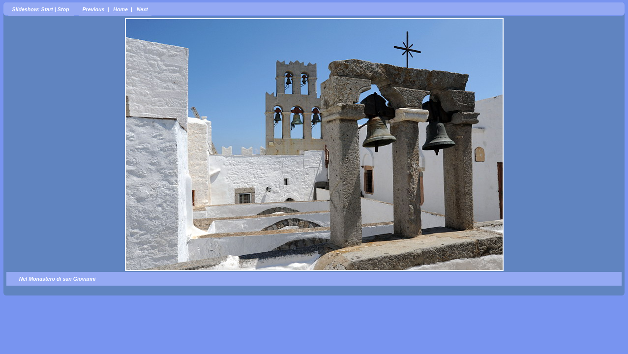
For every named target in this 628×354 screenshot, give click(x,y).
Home (120, 9)
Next (142, 9)
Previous (93, 9)
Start (47, 9)
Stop (63, 9)
